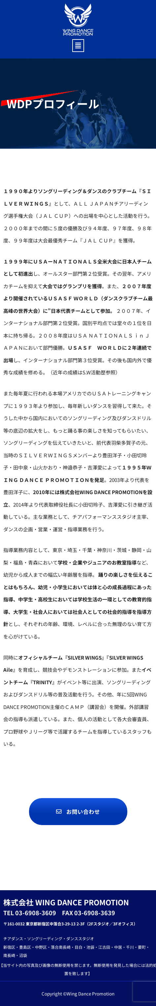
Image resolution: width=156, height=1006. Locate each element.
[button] (78, 45)
